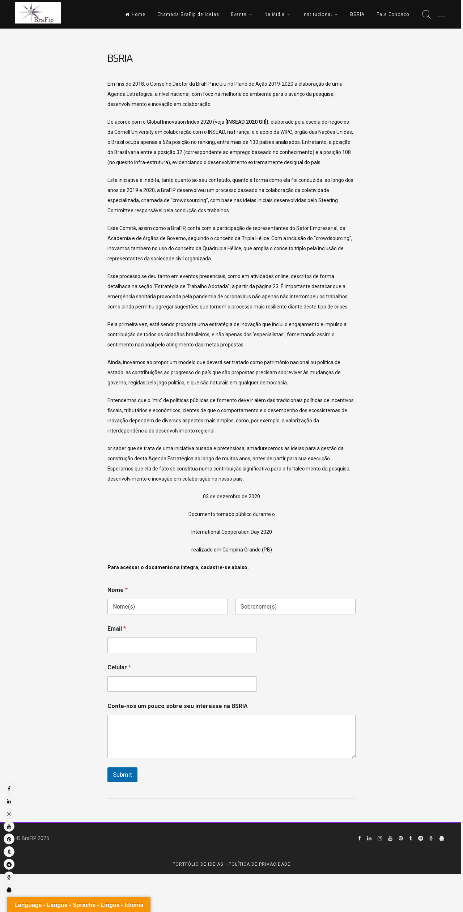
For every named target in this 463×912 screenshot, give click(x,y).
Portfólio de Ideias (198, 864)
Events (239, 14)
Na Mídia (274, 14)
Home (135, 14)
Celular (119, 667)
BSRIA (357, 14)
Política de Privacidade (259, 864)
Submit (122, 774)
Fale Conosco (393, 14)
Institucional (317, 14)
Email (116, 628)
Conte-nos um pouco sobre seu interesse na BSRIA (177, 706)
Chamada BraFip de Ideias (188, 14)
